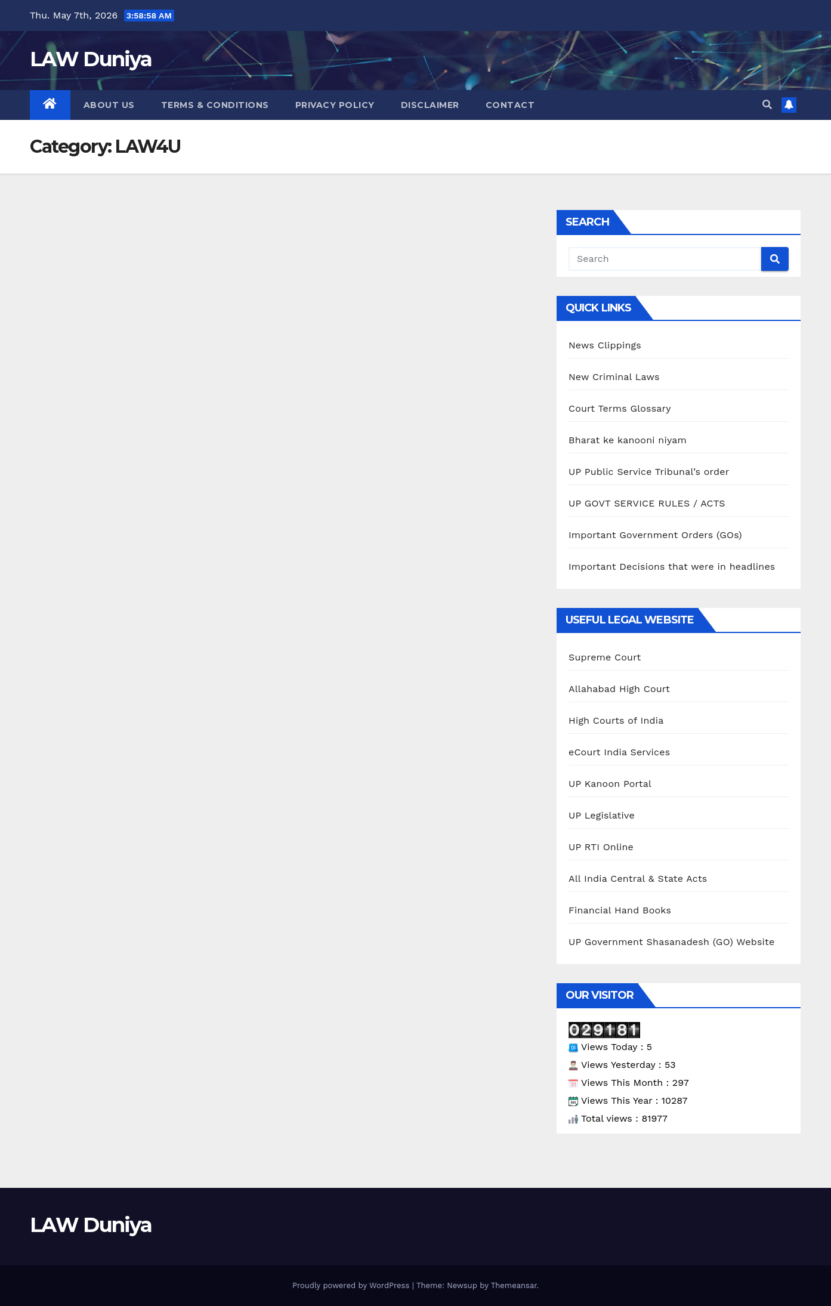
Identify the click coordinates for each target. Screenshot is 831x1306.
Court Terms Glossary (620, 408)
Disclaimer (430, 105)
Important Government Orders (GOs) (655, 535)
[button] (767, 104)
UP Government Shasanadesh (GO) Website (671, 941)
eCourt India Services (619, 752)
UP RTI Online (601, 847)
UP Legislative (602, 815)
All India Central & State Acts (638, 878)
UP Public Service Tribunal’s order (649, 471)
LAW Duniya (91, 59)
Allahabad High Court (619, 688)
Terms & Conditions (215, 105)
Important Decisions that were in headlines (672, 566)
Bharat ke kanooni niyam (628, 440)
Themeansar (514, 1285)
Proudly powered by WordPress (352, 1285)
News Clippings (605, 345)
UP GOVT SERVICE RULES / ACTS (647, 503)
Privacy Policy (335, 105)
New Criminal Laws (614, 376)
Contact (510, 105)
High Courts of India (616, 720)
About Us (109, 105)
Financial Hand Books (620, 910)
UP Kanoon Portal (610, 783)
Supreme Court (605, 657)
